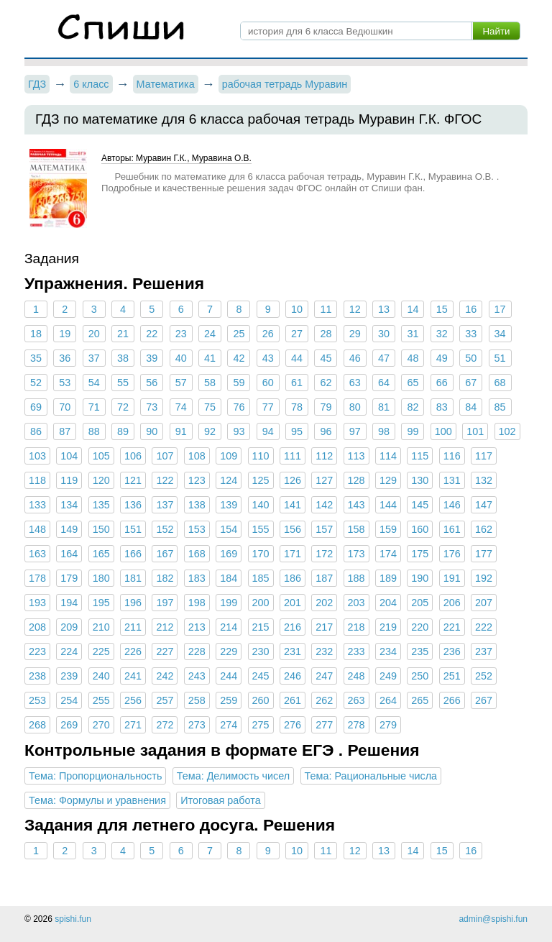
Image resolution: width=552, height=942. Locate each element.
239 (69, 676)
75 (210, 407)
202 (324, 602)
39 (151, 358)
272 (164, 725)
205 (419, 602)
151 (133, 529)
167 (164, 553)
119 (69, 480)
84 (471, 407)
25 (238, 333)
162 (483, 529)
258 (197, 700)
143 (356, 505)
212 (164, 627)
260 (261, 700)
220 (419, 627)
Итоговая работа (220, 800)
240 (101, 676)
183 (197, 578)
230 (261, 651)
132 (483, 480)
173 (356, 553)
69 (36, 407)
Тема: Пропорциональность (95, 776)
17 (499, 309)
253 (37, 700)
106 (133, 456)
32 (442, 333)
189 (388, 578)
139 (228, 505)
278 (356, 725)
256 (133, 700)
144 (388, 505)
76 (238, 407)
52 (36, 382)
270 (101, 725)
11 (325, 309)
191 (452, 578)
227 (164, 651)
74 (181, 407)
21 (123, 333)
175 (419, 553)
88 (94, 431)
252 (483, 676)
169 (228, 553)
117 (483, 456)
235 (419, 651)
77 (268, 407)
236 (452, 651)
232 (324, 651)
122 (164, 480)
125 (261, 480)
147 (483, 505)
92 (210, 431)
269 (69, 725)
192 (483, 578)
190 (419, 578)
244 (228, 676)
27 (297, 333)
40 (181, 358)
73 (151, 407)
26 (268, 333)
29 (355, 333)
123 (197, 480)
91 (181, 431)
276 (292, 725)
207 (483, 602)
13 (384, 309)
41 (210, 358)
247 (324, 676)
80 (355, 407)
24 (210, 333)
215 (261, 627)
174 (388, 553)
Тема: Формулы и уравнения (97, 800)
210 (101, 627)
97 (355, 431)
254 (69, 700)
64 (384, 382)
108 (197, 456)
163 (37, 553)
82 (412, 407)
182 (164, 578)
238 (37, 676)
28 (325, 333)
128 (356, 480)
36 (64, 358)
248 (356, 676)
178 (37, 578)
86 (36, 431)
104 (69, 456)
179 (69, 578)
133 (37, 505)
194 (69, 602)
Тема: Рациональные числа (371, 776)
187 (324, 578)
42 (238, 358)
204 (388, 602)
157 (324, 529)
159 (388, 529)
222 (483, 627)
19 (64, 333)
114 (388, 456)
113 (356, 456)
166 (133, 553)
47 (384, 358)
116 (452, 456)
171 (292, 553)
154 (228, 529)
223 (37, 651)
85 (499, 407)
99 (412, 431)
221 (452, 627)
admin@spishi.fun (493, 919)
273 (197, 725)
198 (197, 602)
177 (483, 553)
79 (325, 407)
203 (356, 602)
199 (228, 602)
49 (442, 358)
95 (297, 431)
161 (452, 529)
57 (181, 382)
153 (197, 529)
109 (228, 456)
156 (292, 529)
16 (471, 309)
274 (228, 725)
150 (101, 529)
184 (228, 578)
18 (36, 333)
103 (37, 456)
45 (325, 358)
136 (133, 505)
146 (452, 505)
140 (261, 505)
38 (123, 358)
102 (507, 431)
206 (452, 602)
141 (292, 505)
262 (324, 700)
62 (325, 382)
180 (101, 578)
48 (412, 358)
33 (471, 333)
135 (101, 505)
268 (37, 725)
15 (442, 309)
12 (355, 309)
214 (228, 627)
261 (292, 700)
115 (419, 456)
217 (324, 627)
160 (419, 529)
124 (228, 480)
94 (268, 431)
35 (36, 358)
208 (37, 627)
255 (101, 700)
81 (384, 407)
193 (37, 602)
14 (412, 309)
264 (388, 700)
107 (164, 456)
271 (133, 725)
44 (297, 358)
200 (261, 602)
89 (123, 431)
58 (210, 382)
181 (133, 578)
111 (292, 456)
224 (69, 651)
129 (388, 480)
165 (101, 553)
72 (123, 407)
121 (133, 480)
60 (268, 382)
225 (101, 651)
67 (471, 382)
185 (261, 578)
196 (133, 602)
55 (123, 382)
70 (64, 407)
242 (164, 676)
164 (69, 553)
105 (101, 456)
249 (388, 676)
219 (388, 627)
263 (356, 700)
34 (499, 333)
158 (356, 529)
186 (292, 578)
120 (101, 480)
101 (475, 431)
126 (292, 480)
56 (151, 382)
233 (356, 651)
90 (151, 431)
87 (64, 431)
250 (419, 676)
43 (268, 358)
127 (324, 480)
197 (164, 602)
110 (261, 456)
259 (228, 700)
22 (151, 333)
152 (164, 529)
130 (419, 480)
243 (197, 676)
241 (133, 676)
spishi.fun (73, 919)
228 (197, 651)
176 (452, 553)
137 (164, 505)
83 (442, 407)
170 (261, 553)
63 (355, 382)
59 (238, 382)
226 (133, 651)
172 (324, 553)
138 (197, 505)
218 (356, 627)
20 (94, 333)
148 (37, 529)
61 (297, 382)
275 (261, 725)
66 (442, 382)
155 (261, 529)
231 (292, 651)
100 (443, 431)
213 (197, 627)
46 (355, 358)
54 (94, 382)
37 (94, 358)
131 (452, 480)
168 (197, 553)
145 (419, 505)
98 (384, 431)
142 (324, 505)
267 (483, 700)
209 (69, 627)
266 (452, 700)
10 (297, 309)
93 (238, 431)
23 (181, 333)
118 (37, 480)
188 (356, 578)
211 (133, 627)
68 (499, 382)
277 (324, 725)
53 (64, 382)
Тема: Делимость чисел (233, 776)
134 (69, 505)
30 (384, 333)
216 (292, 627)
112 (324, 456)
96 (325, 431)
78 (297, 407)
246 (292, 676)
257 (164, 700)
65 (412, 382)
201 (292, 602)
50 (471, 358)
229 (228, 651)
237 (483, 651)
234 (388, 651)
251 (452, 676)
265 (419, 700)
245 (261, 676)
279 (388, 725)
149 (69, 529)
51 (499, 358)
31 (412, 333)
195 (101, 602)
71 (94, 407)
